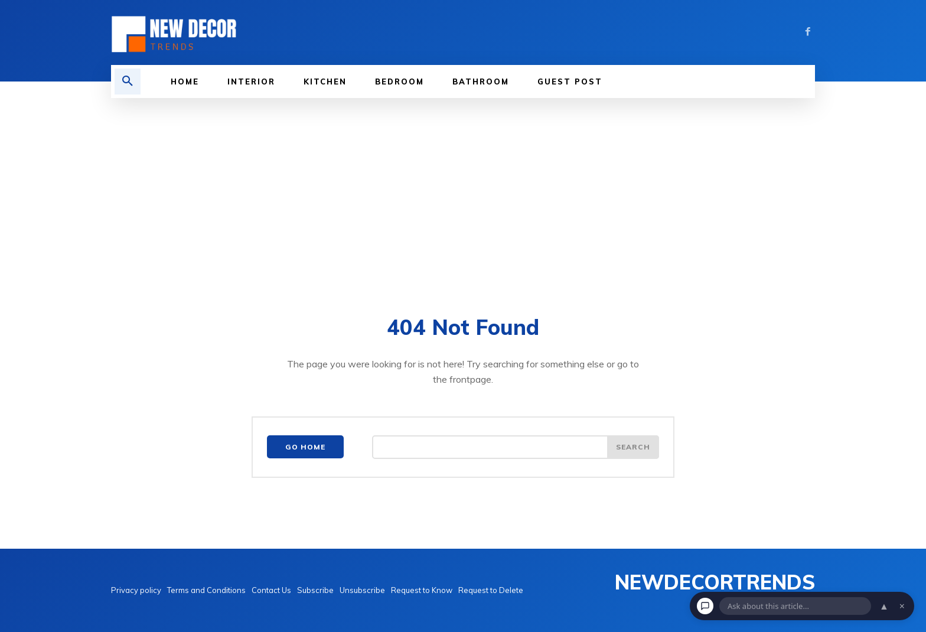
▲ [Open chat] (884, 606)
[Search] (633, 447)
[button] (128, 82)
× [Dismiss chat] (902, 606)
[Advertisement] (463, 186)
